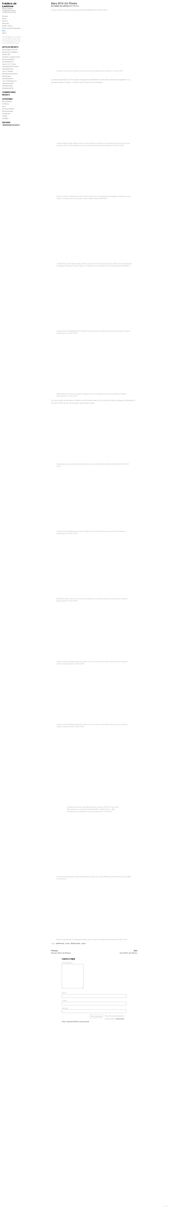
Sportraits (5, 23)
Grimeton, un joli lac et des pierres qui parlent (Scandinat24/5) (11, 59)
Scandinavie (6, 113)
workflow (5, 118)
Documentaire (7, 101)
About (4, 33)
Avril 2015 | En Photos (128, 953)
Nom (64, 993)
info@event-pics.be (8, 10)
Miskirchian (75, 943)
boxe (68, 943)
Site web (65, 1008)
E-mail (64, 1001)
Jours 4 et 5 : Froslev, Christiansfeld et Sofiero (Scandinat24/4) (10, 66)
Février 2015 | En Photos (61, 953)
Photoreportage (7, 111)
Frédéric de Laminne (9, 5)
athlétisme (60, 943)
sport (83, 943)
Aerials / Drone (7, 26)
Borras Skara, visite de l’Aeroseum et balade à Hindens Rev (10, 52)
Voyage (4, 116)
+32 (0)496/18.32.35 (9, 12)
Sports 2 (5, 21)
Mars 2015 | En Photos (64, 3)
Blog (3, 31)
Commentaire (67, 963)
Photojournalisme (8, 109)
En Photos (5, 104)
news (4, 106)
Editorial (5, 16)
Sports (4, 18)
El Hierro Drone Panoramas (11, 28)
